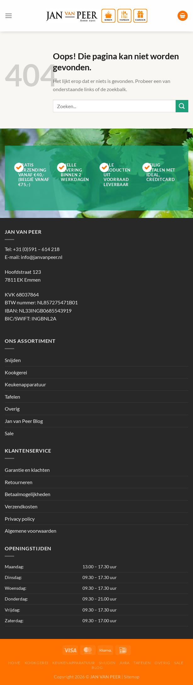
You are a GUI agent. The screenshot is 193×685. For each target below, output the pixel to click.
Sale (9, 433)
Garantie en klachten (27, 470)
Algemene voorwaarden (30, 531)
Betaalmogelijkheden (27, 494)
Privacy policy (20, 519)
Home (14, 662)
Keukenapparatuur (25, 384)
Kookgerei (16, 372)
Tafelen (12, 397)
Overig (12, 409)
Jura (124, 662)
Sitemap (131, 676)
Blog (97, 667)
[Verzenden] (182, 106)
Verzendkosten (21, 506)
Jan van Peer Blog (24, 421)
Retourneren (18, 482)
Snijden (13, 360)
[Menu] (8, 15)
